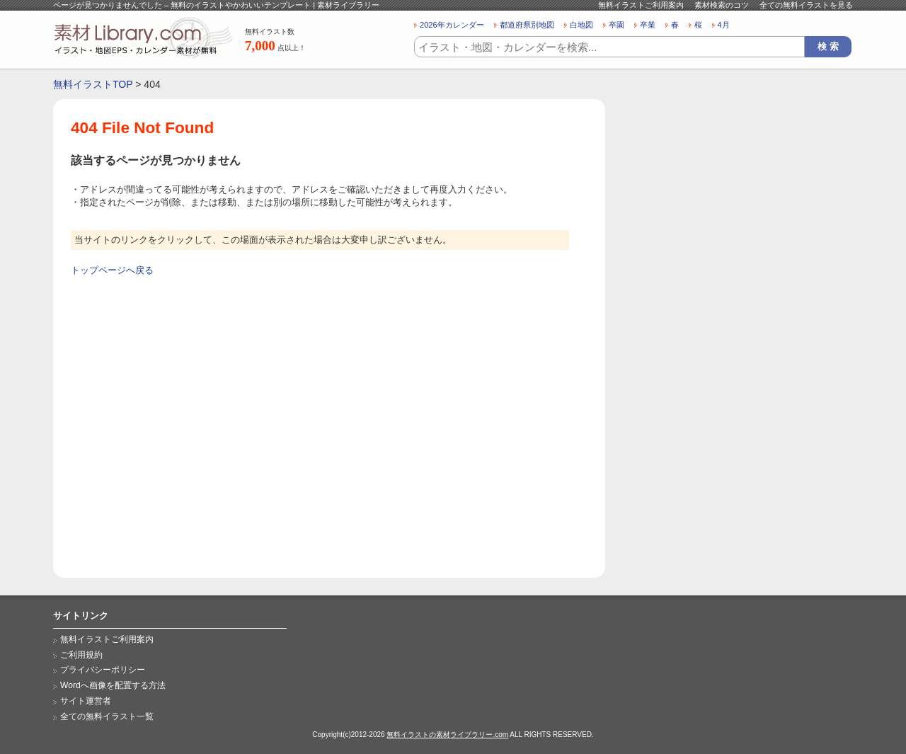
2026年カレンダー (452, 25)
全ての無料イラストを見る (806, 5)
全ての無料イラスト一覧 (107, 716)
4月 (724, 25)
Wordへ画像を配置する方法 (113, 685)
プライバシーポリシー (102, 670)
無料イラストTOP (92, 84)
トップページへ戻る (112, 270)
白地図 (581, 25)
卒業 (647, 25)
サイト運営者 (85, 701)
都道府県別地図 (527, 25)
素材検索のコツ (721, 5)
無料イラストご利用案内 (641, 5)
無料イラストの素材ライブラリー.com (447, 734)
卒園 (616, 25)
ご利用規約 (81, 655)
